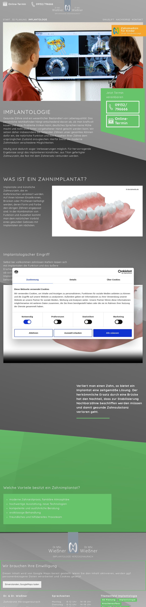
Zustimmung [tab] (32, 279)
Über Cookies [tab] (113, 279)
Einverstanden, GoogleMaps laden (22, 590)
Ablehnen (33, 333)
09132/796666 (44, 4)
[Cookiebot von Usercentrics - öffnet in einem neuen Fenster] (120, 272)
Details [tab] (73, 279)
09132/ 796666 (121, 114)
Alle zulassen (112, 333)
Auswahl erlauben (73, 333)
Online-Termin (17, 4)
